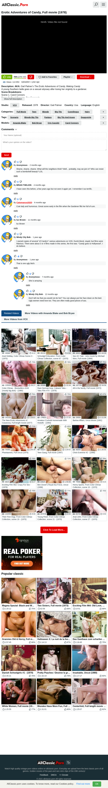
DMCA (54, 775)
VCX (15, 105)
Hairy (87, 112)
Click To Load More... (54, 530)
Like (7, 77)
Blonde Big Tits (31, 117)
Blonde (45, 112)
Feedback (44, 775)
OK (96, 784)
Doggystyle (86, 117)
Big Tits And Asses (66, 117)
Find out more (83, 784)
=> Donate (63, 775)
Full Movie (21, 112)
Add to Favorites (47, 77)
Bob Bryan (37, 123)
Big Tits (58, 112)
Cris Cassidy (53, 123)
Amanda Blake (19, 123)
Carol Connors (72, 123)
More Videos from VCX (16, 319)
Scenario (14, 117)
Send (6, 155)
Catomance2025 (24, 202)
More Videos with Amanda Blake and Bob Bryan (50, 313)
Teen (34, 112)
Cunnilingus (73, 112)
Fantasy (48, 117)
